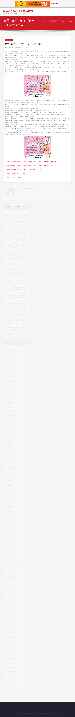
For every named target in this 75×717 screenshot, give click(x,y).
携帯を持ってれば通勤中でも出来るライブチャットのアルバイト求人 (26, 169)
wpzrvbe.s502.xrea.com (16, 47)
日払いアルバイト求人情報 (18, 10)
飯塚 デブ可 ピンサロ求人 (15, 177)
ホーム (46, 21)
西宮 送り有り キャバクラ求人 (16, 173)
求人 (27, 47)
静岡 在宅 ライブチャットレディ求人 (60, 21)
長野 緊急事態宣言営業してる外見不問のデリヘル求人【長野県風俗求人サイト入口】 (31, 165)
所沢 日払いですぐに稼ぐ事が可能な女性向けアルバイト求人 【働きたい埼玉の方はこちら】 (33, 162)
